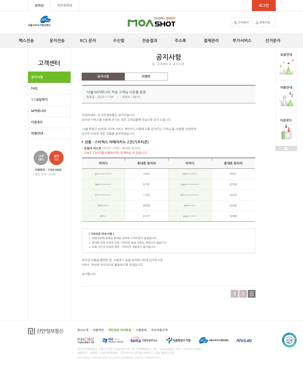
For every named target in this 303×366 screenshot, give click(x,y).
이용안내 (37, 133)
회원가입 (262, 22)
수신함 (119, 41)
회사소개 (82, 330)
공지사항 (37, 77)
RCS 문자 (88, 41)
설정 (286, 148)
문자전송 (57, 41)
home (154, 64)
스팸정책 (141, 330)
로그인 (264, 5)
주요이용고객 (159, 330)
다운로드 (37, 122)
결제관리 (211, 41)
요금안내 (286, 54)
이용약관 (98, 330)
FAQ (34, 88)
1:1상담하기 (39, 99)
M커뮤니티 (38, 110)
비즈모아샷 (64, 5)
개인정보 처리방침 (119, 330)
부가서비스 (242, 41)
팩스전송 (26, 41)
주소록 (180, 41)
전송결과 (149, 41)
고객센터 (241, 22)
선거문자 (273, 41)
